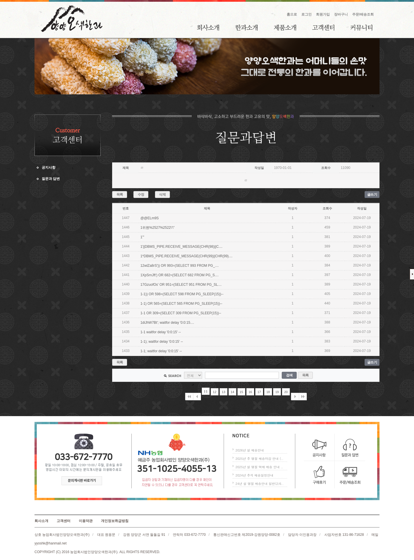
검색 (289, 375)
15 (241, 392)
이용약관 (86, 521)
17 (259, 392)
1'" (142, 237)
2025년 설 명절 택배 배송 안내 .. (259, 467)
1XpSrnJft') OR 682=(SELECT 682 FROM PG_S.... (179, 275)
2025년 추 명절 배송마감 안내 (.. (259, 458)
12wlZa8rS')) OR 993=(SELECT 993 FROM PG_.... (179, 266)
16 (250, 392)
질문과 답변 (51, 179)
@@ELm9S (149, 218)
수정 (141, 195)
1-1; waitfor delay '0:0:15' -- (161, 351)
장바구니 (341, 14)
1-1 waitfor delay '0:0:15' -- (160, 332)
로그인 (306, 14)
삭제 (162, 195)
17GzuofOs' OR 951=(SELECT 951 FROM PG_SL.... (181, 285)
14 (232, 392)
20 (286, 392)
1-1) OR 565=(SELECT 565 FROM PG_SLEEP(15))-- (181, 304)
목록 (119, 195)
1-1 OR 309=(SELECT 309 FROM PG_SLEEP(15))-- (180, 313)
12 (214, 392)
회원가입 (323, 14)
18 (268, 392)
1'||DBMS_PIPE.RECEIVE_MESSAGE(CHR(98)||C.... (181, 247)
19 (277, 392)
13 (223, 392)
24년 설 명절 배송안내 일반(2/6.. (259, 483)
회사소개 (208, 27)
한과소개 (246, 27)
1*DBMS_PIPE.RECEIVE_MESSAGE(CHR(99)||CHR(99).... (186, 256)
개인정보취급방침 (115, 521)
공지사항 (48, 167)
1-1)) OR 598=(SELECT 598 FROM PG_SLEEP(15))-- (181, 294)
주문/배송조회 (363, 14)
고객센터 (323, 27)
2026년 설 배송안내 (249, 450)
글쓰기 (372, 195)
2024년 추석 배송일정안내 (254, 475)
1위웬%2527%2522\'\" (157, 228)
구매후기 (319, 474)
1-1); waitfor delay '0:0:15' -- (161, 342)
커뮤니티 (361, 27)
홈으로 (292, 14)
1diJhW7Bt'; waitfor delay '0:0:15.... (167, 323)
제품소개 (285, 27)
